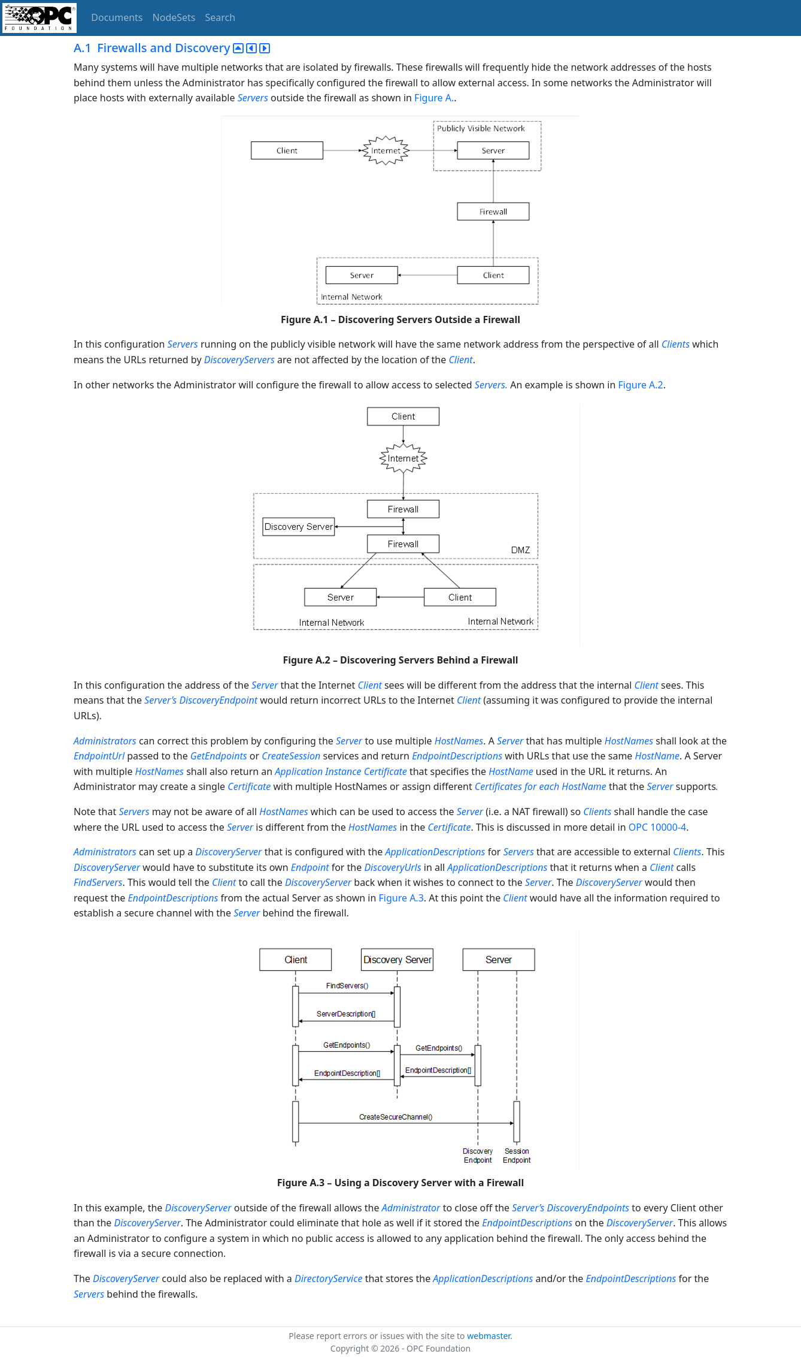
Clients (676, 344)
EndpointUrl (99, 755)
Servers (253, 97)
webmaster (488, 1335)
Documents (116, 17)
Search (220, 17)
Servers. (491, 384)
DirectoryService (329, 1278)
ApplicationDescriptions (435, 851)
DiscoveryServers (240, 359)
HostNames (459, 740)
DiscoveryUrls (392, 867)
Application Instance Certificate (340, 771)
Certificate (249, 786)
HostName (657, 755)
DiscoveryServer (229, 851)
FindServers (98, 882)
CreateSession (291, 755)
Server (264, 685)
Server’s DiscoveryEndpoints (570, 1207)
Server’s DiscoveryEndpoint (200, 700)
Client (460, 359)
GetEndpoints (218, 755)
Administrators (105, 740)
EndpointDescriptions (457, 755)
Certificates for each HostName (542, 786)
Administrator (411, 1207)
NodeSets (174, 17)
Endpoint (310, 867)
